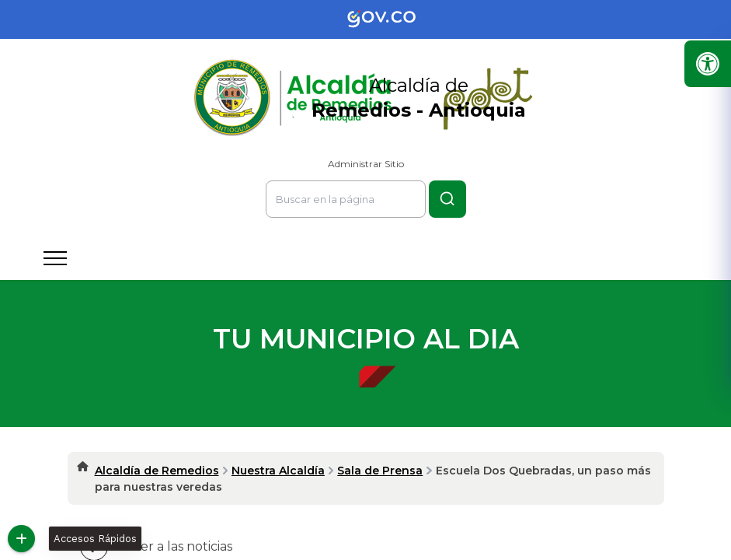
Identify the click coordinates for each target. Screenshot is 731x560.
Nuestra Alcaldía (278, 471)
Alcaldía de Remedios (157, 471)
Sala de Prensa (380, 471)
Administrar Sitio (366, 164)
